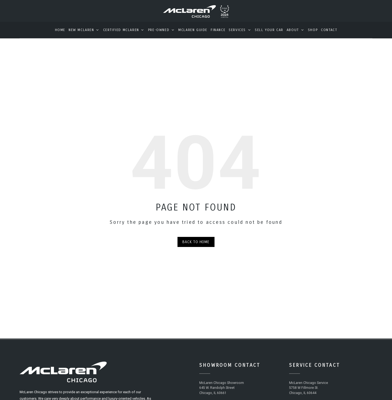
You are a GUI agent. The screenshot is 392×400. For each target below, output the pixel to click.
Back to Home (196, 245)
